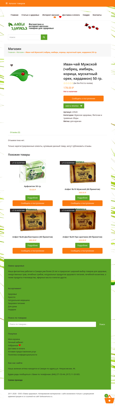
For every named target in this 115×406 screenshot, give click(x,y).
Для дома (12, 306)
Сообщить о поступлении (83, 98)
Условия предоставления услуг (22, 351)
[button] (15, 3)
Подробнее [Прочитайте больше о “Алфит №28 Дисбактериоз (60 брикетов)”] (32, 245)
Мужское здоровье (82, 115)
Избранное (14, 345)
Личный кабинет (15, 342)
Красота (11, 297)
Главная (11, 52)
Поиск (102, 324)
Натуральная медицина (19, 300)
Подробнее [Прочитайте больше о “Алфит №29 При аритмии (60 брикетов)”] (82, 245)
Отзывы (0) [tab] (15, 132)
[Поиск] (44, 37)
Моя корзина (14, 339)
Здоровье (12, 294)
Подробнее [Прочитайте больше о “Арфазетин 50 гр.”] (32, 197)
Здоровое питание (16, 303)
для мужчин (75, 121)
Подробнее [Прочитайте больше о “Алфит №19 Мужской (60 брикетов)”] (82, 197)
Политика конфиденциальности (22, 354)
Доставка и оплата (16, 348)
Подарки (12, 309)
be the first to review (83, 83)
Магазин (20, 52)
